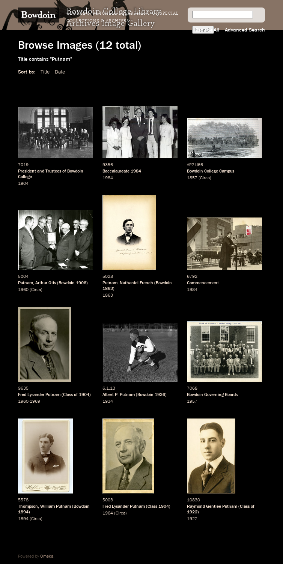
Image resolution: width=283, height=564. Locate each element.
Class (68, 395)
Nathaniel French (136, 283)
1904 (23, 184)
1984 (136, 171)
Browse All (207, 30)
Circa (205, 178)
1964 (107, 513)
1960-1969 (29, 401)
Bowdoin (67, 283)
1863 (107, 288)
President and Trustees (39, 171)
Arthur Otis (45, 283)
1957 (192, 401)
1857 (192, 178)
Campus (226, 171)
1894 (23, 512)
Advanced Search (245, 30)
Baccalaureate (115, 171)
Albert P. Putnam (118, 395)
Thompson (28, 506)
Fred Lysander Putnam (39, 395)
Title (45, 72)
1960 (23, 290)
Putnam (25, 283)
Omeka (46, 556)
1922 (192, 512)
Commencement (203, 283)
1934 (107, 401)
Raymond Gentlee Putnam (212, 506)
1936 (160, 395)
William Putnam (55, 506)
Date (60, 72)
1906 (81, 283)
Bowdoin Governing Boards (212, 395)
